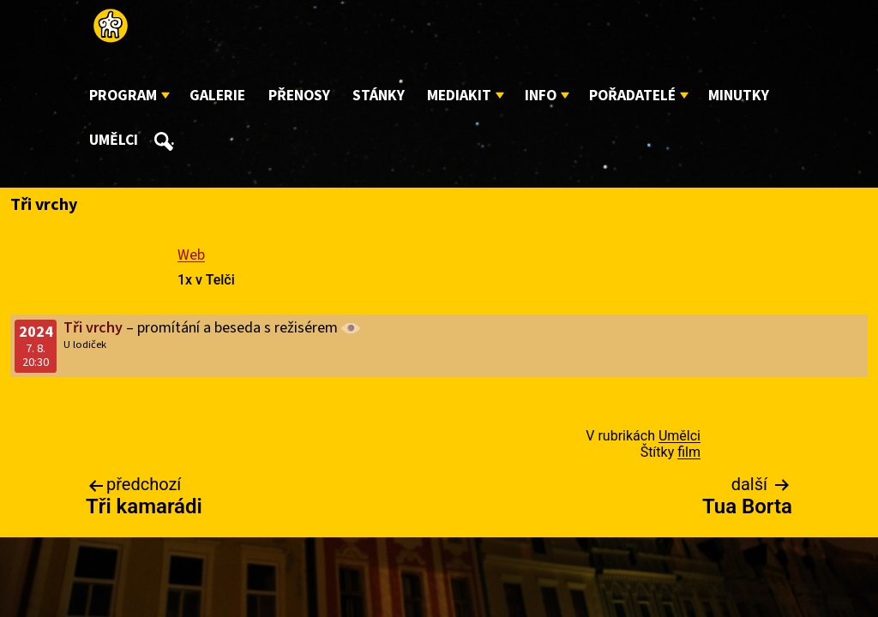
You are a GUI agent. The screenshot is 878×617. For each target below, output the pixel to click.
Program (123, 95)
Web (191, 255)
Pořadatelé (632, 95)
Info (540, 95)
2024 (36, 332)
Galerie (217, 95)
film (689, 452)
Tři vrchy (93, 327)
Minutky (738, 95)
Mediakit (459, 95)
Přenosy (299, 95)
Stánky (378, 95)
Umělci (113, 140)
